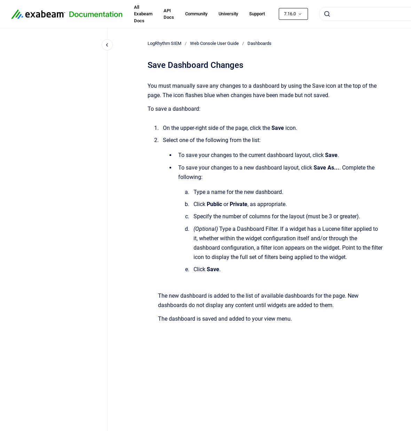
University (228, 13)
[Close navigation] (107, 44)
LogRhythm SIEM (164, 43)
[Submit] (327, 13)
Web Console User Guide (214, 43)
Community (196, 13)
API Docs (169, 14)
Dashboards (259, 43)
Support (257, 13)
